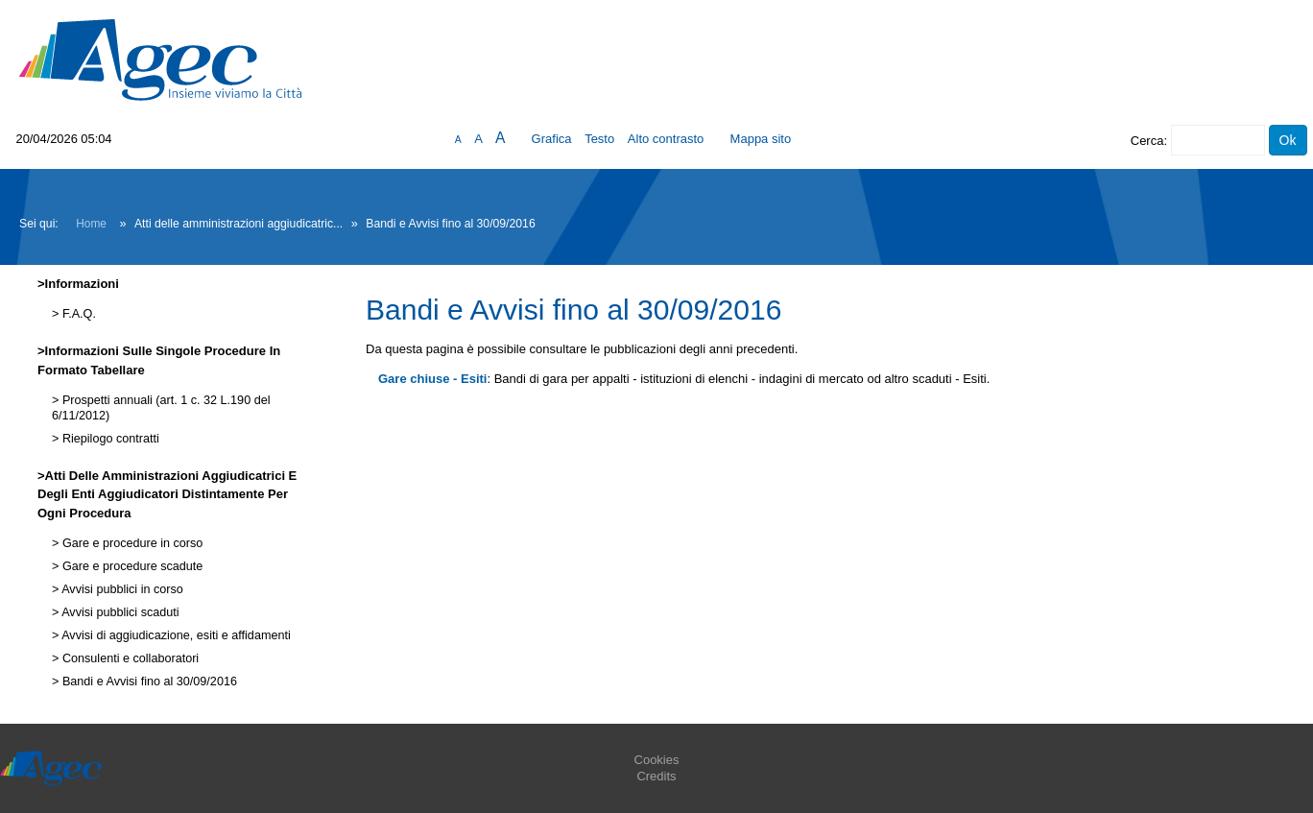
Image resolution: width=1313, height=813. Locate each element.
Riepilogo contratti (108, 438)
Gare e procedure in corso (131, 543)
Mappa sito (761, 139)
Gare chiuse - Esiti (432, 378)
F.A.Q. (77, 314)
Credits (656, 776)
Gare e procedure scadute (131, 566)
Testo (599, 139)
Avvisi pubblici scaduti (119, 612)
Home (91, 223)
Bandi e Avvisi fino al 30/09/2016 (148, 681)
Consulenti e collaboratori (129, 658)
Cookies (657, 760)
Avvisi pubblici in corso (120, 589)
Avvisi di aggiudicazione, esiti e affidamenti (174, 635)
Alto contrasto (666, 139)
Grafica (552, 139)
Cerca (1147, 140)
